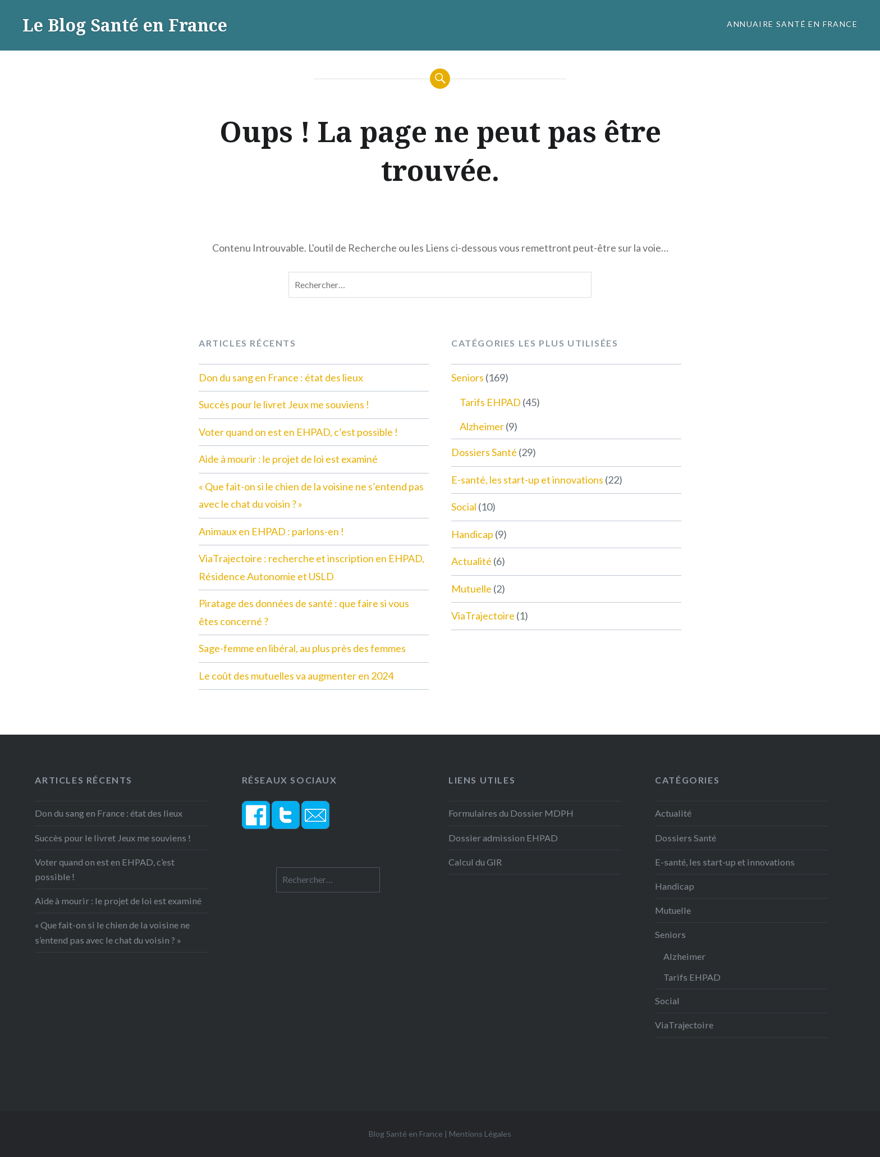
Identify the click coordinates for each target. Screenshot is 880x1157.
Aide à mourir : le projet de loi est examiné (288, 459)
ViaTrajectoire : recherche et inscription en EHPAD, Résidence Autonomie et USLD (311, 567)
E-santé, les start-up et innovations (527, 479)
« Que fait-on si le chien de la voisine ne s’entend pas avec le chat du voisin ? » (311, 495)
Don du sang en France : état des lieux (281, 377)
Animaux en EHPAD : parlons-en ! (271, 531)
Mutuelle (471, 588)
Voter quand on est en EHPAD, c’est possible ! (298, 432)
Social (463, 506)
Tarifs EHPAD (490, 402)
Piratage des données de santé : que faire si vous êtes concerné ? (304, 612)
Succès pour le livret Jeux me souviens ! (284, 404)
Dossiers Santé (484, 452)
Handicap (472, 534)
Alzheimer (482, 426)
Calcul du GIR (475, 862)
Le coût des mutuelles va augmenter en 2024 (296, 675)
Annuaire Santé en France (792, 24)
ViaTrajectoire (483, 615)
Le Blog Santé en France (124, 25)
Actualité (471, 561)
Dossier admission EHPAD (503, 837)
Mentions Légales (480, 1133)
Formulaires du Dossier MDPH (511, 813)
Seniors (467, 377)
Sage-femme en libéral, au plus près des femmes (302, 648)
